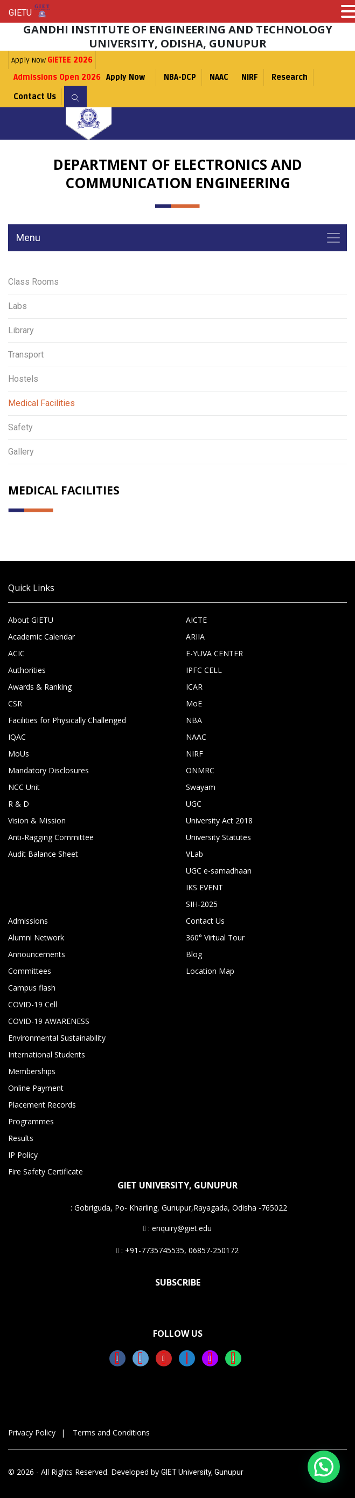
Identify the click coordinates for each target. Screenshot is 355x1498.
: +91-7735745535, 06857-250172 (177, 1250)
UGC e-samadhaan (219, 870)
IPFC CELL (204, 670)
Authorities (27, 670)
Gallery (21, 451)
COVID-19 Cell (32, 1004)
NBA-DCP (180, 77)
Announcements (36, 954)
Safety (20, 427)
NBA (194, 720)
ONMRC (200, 770)
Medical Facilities (41, 403)
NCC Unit (24, 787)
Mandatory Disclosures (48, 770)
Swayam (200, 787)
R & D (18, 804)
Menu (28, 237)
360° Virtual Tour (215, 937)
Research (290, 77)
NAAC (219, 77)
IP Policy (23, 1155)
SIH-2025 (202, 904)
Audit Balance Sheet (43, 854)
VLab (194, 854)
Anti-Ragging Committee (51, 837)
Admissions (28, 921)
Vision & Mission (37, 820)
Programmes (31, 1121)
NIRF (249, 77)
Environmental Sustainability (57, 1038)
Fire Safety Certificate (45, 1171)
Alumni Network (36, 937)
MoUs (18, 753)
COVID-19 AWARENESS (48, 1021)
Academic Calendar (41, 636)
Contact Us (34, 96)
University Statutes (218, 837)
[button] (324, 1467)
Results (20, 1138)
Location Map (210, 971)
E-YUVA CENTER (214, 653)
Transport (26, 354)
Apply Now (52, 60)
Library (21, 330)
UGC (193, 804)
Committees (29, 971)
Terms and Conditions (111, 1432)
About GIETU (30, 620)
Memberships (31, 1071)
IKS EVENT (204, 887)
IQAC (17, 737)
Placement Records (42, 1105)
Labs (17, 306)
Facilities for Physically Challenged (67, 720)
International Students (46, 1054)
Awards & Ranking (40, 687)
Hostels (23, 379)
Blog (194, 954)
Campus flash (31, 987)
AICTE (196, 620)
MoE (194, 703)
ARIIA (195, 636)
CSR (15, 703)
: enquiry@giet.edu (177, 1228)
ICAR (194, 687)
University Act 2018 (219, 820)
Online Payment (36, 1088)
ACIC (16, 653)
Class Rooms (33, 282)
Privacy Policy (31, 1432)
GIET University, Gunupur (202, 1472)
